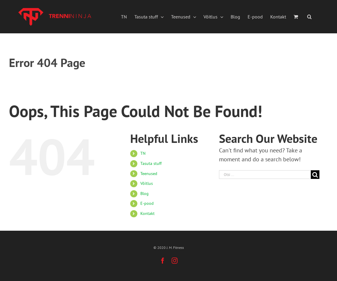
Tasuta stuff (150, 163)
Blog (144, 193)
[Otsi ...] (265, 174)
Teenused (148, 173)
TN (142, 153)
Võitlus (146, 183)
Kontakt (147, 213)
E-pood (147, 203)
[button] (309, 16)
